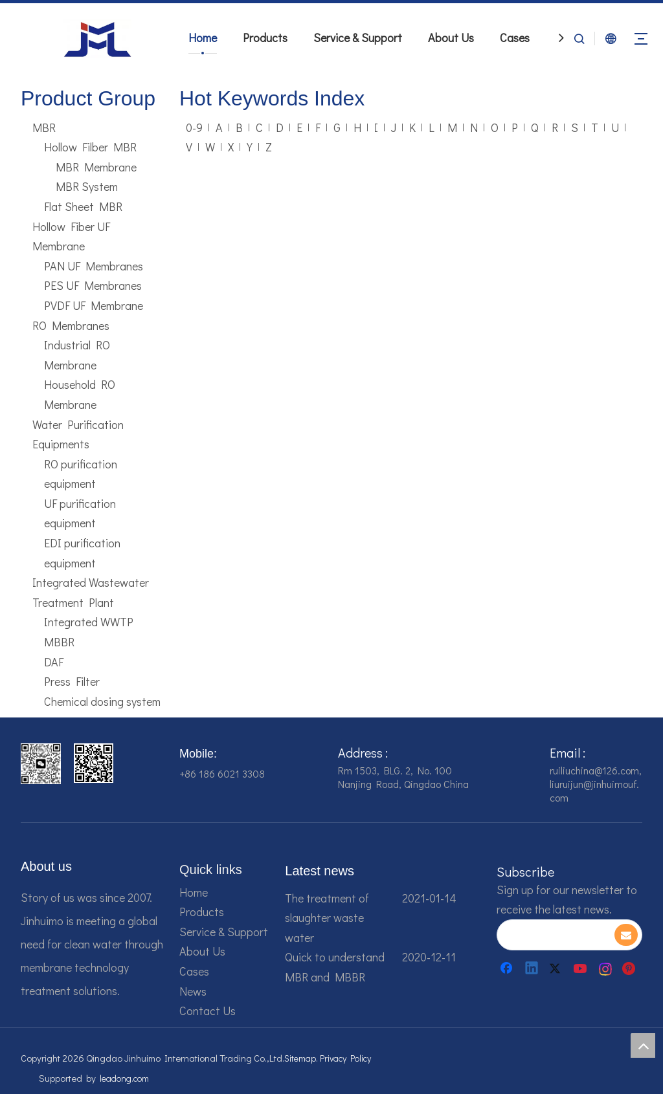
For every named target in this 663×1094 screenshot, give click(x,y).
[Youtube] (581, 968)
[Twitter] (556, 968)
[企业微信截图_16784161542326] (41, 763)
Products (265, 37)
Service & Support (357, 37)
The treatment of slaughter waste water (327, 917)
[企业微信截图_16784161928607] (94, 763)
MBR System (87, 186)
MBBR (59, 642)
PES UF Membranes (93, 285)
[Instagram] (606, 968)
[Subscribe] (626, 935)
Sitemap (300, 1058)
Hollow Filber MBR (90, 147)
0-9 (194, 127)
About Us (451, 37)
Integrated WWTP (88, 621)
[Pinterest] (630, 968)
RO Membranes (70, 325)
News (193, 991)
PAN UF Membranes (93, 266)
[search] (555, 935)
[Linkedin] (532, 968)
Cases (515, 37)
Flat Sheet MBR (83, 206)
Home (202, 37)
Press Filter (72, 681)
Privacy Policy (345, 1058)
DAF (53, 662)
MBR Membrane (96, 167)
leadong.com (124, 1078)
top (643, 1045)
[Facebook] (507, 968)
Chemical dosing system (102, 701)
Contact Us (207, 1010)
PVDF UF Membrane (93, 305)
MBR (44, 127)
